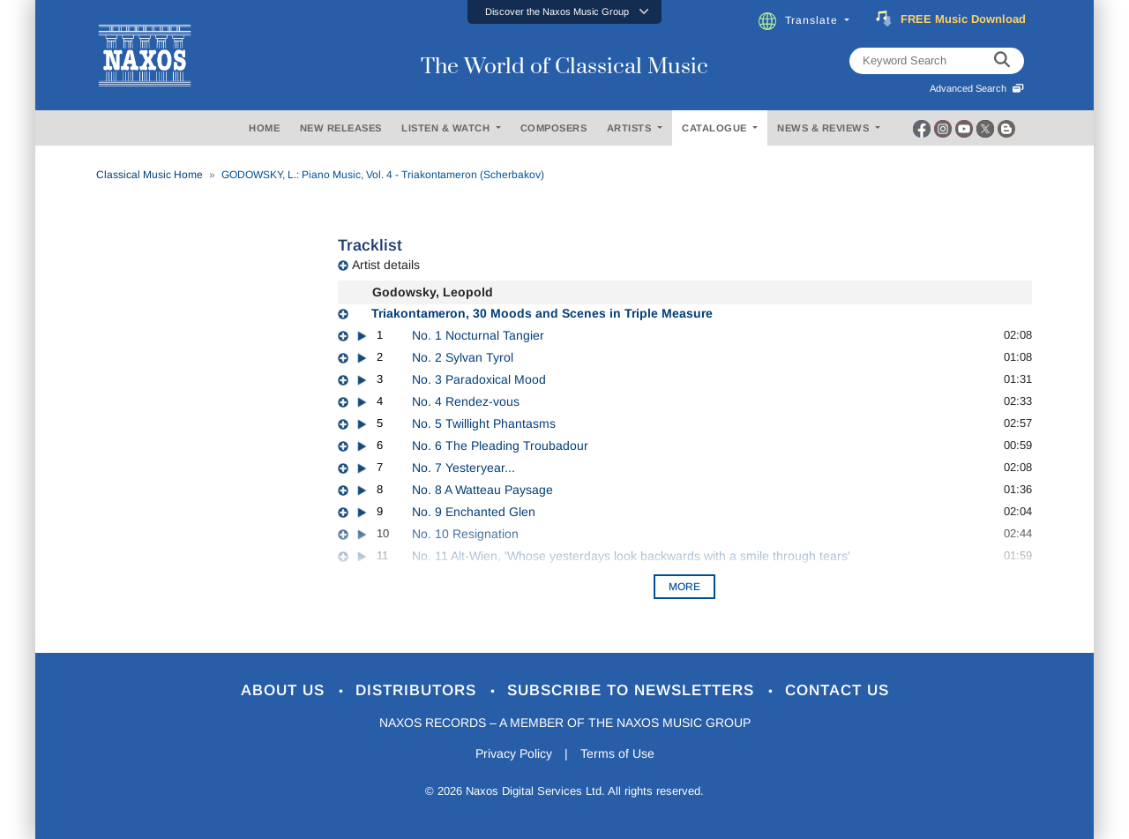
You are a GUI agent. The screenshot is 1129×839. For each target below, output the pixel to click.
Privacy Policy (513, 753)
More (684, 587)
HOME (264, 128)
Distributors (418, 690)
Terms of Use (617, 753)
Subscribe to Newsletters (633, 690)
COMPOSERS (553, 128)
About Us (285, 690)
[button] (564, 12)
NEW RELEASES (341, 128)
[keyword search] (1002, 61)
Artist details (386, 265)
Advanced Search (977, 88)
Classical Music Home (149, 175)
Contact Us (837, 690)
